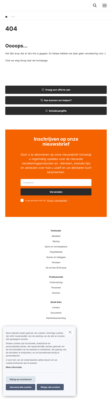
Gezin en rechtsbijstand (56, 246)
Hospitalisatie (56, 252)
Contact (56, 307)
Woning (56, 241)
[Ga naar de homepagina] (7, 5)
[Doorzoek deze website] (94, 5)
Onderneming (56, 282)
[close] (70, 332)
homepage (42, 60)
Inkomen (56, 293)
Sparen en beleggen (56, 257)
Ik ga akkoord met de (47, 200)
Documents (56, 312)
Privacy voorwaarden (57, 200)
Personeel (56, 287)
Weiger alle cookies (50, 387)
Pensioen (56, 262)
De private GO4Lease (56, 267)
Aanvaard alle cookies (21, 387)
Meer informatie (14, 367)
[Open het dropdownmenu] (104, 5)
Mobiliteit (56, 236)
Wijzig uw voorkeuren (21, 379)
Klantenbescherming (56, 318)
